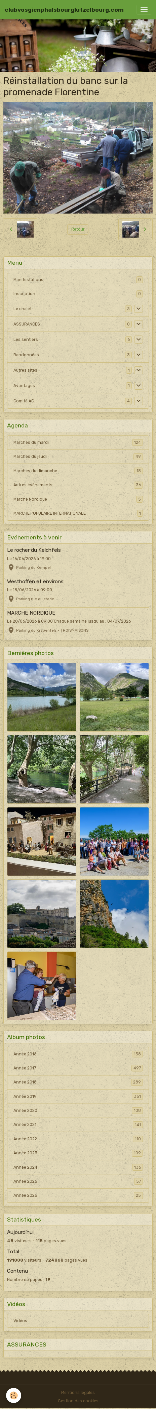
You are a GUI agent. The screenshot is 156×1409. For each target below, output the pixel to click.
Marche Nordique (78, 499)
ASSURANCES (26, 324)
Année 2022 (78, 1139)
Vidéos (20, 1320)
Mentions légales (78, 1392)
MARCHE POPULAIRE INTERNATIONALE (78, 513)
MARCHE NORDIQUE (31, 613)
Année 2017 (78, 1068)
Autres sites (25, 370)
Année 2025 (78, 1181)
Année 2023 (78, 1153)
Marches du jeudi (78, 456)
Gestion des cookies (78, 1401)
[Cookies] (13, 1395)
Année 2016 (78, 1054)
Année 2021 (78, 1124)
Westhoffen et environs (35, 582)
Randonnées (26, 355)
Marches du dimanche (78, 471)
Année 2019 (78, 1096)
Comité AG (23, 401)
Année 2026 (78, 1195)
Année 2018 (78, 1082)
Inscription (24, 293)
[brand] (64, 9)
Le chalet (22, 308)
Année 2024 (78, 1167)
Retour (78, 229)
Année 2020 (78, 1110)
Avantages (24, 385)
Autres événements (78, 485)
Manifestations (28, 279)
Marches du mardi (78, 442)
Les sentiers (25, 339)
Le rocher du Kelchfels (34, 550)
